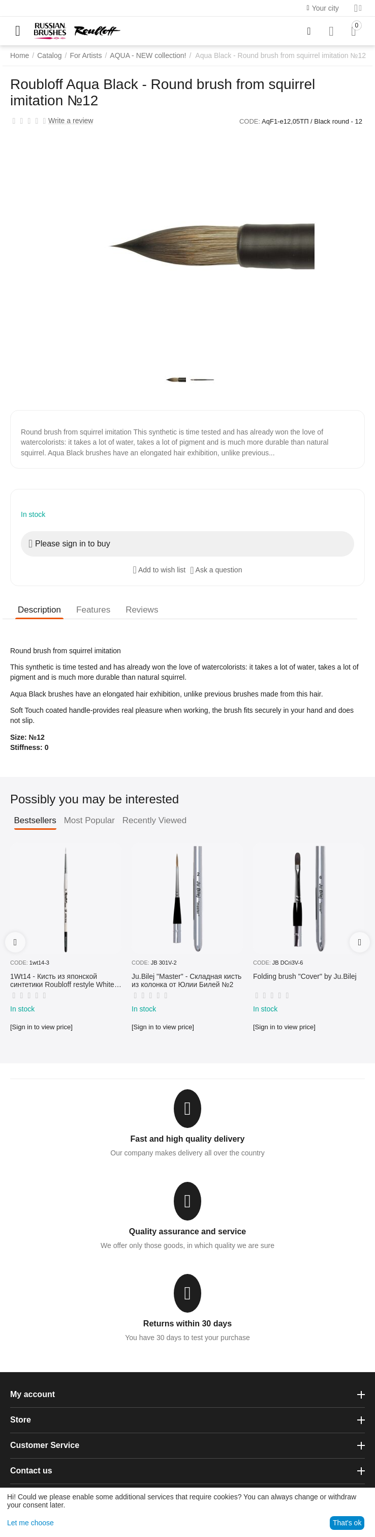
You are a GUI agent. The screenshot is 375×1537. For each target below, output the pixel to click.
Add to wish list (159, 570)
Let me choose (30, 1523)
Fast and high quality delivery (188, 1139)
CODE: (249, 121)
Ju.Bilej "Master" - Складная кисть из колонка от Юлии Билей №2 (186, 980)
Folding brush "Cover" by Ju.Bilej (305, 976)
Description (39, 610)
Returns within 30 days (187, 1323)
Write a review (70, 121)
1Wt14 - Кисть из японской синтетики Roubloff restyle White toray (62, 981)
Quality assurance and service (187, 1231)
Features (93, 610)
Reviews (142, 610)
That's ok (347, 1523)
